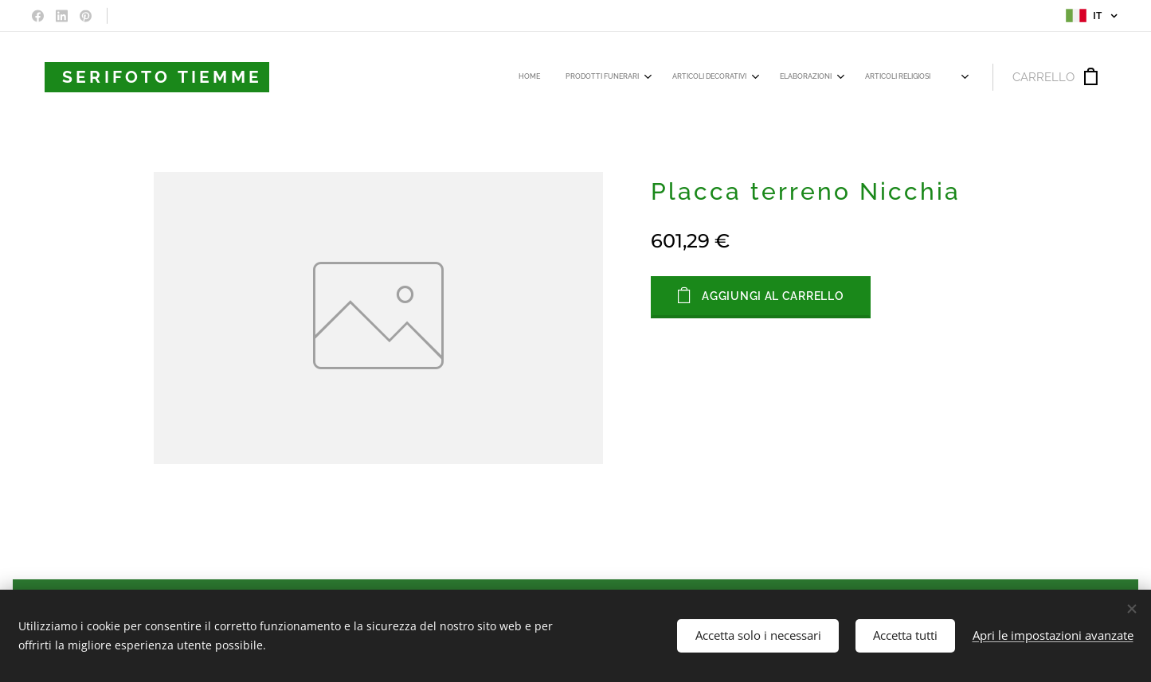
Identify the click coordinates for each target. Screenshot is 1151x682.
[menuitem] (707, 77)
